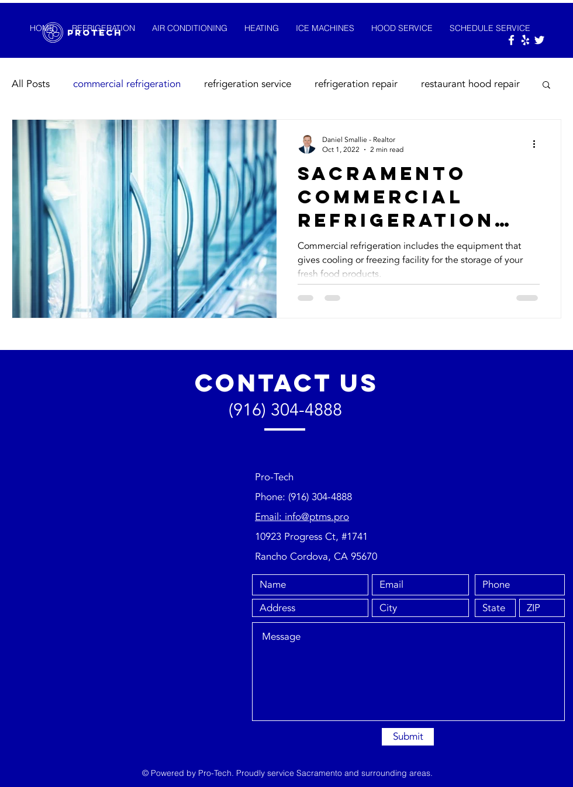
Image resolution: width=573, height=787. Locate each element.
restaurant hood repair (470, 84)
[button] (546, 85)
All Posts (31, 84)
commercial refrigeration (127, 84)
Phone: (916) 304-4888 (303, 497)
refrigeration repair (356, 84)
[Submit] (408, 737)
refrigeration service (247, 84)
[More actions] (538, 144)
